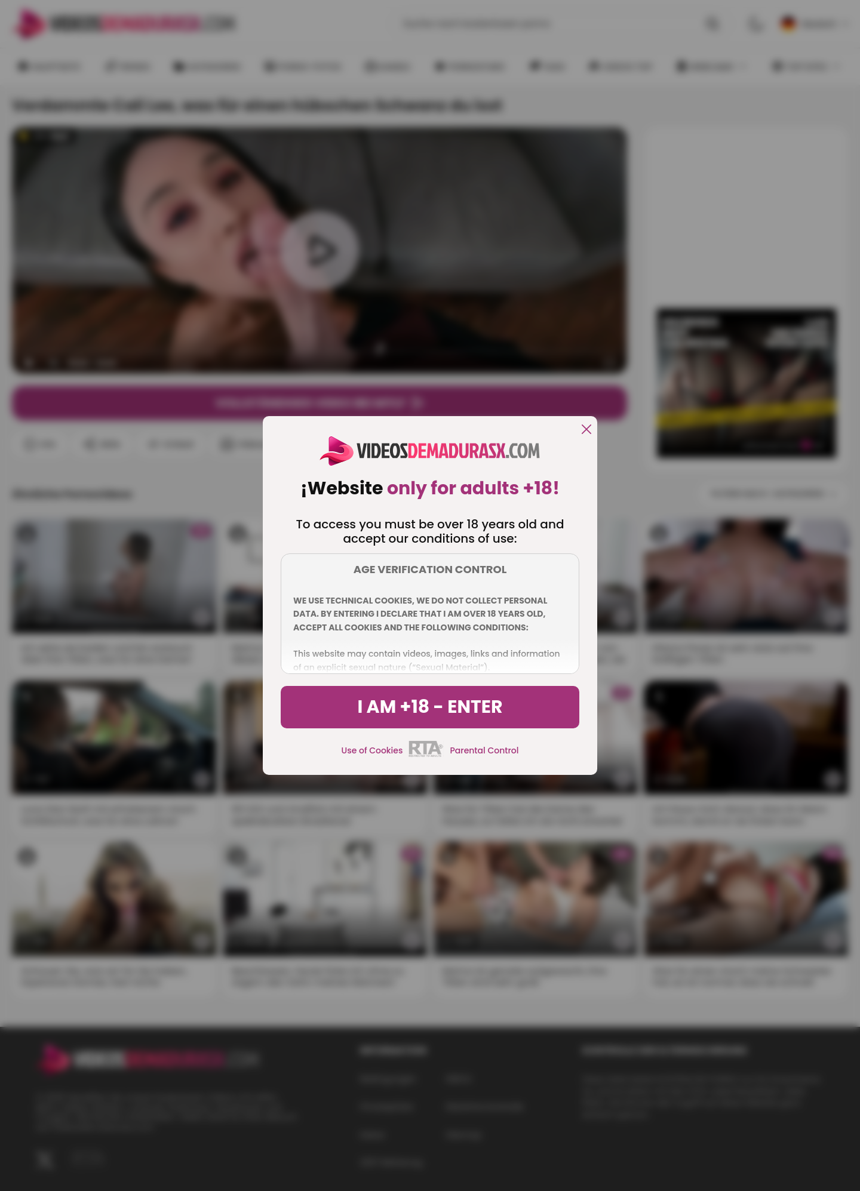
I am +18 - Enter (429, 706)
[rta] (426, 755)
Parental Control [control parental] (484, 750)
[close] (586, 430)
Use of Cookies (372, 750)
